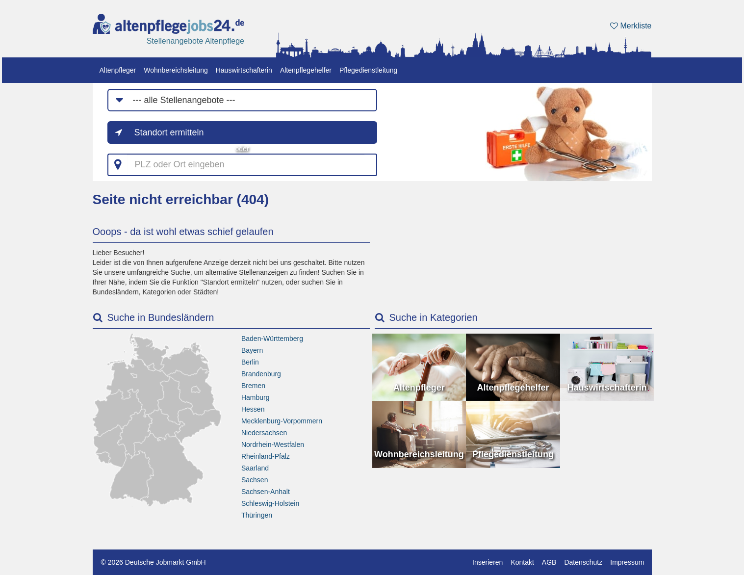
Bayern (252, 350)
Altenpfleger (118, 70)
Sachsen (254, 480)
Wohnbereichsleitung (176, 70)
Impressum (627, 562)
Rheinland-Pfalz (265, 456)
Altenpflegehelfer (306, 70)
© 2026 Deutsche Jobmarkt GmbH (153, 562)
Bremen (253, 386)
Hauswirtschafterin (244, 70)
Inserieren (487, 562)
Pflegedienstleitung (368, 70)
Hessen (252, 409)
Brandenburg (261, 374)
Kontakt (522, 562)
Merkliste (630, 26)
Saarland (255, 468)
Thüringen (256, 515)
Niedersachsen (264, 433)
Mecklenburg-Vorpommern (281, 421)
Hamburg (255, 397)
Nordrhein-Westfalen (272, 444)
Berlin (250, 362)
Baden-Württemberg (272, 338)
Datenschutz (583, 562)
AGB (549, 562)
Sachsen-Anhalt (265, 492)
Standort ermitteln (169, 132)
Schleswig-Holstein (270, 503)
